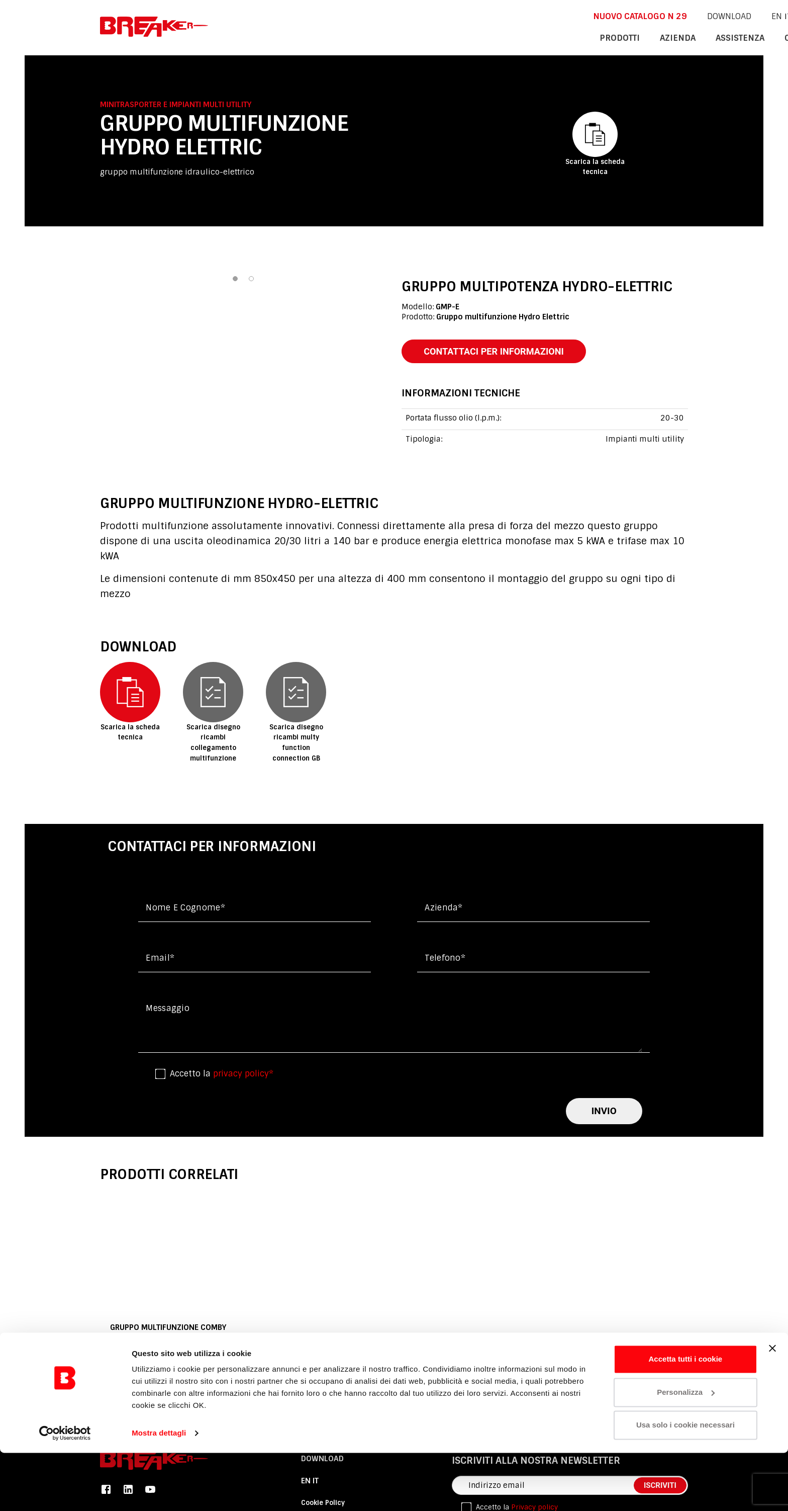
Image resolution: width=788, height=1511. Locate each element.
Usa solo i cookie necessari (685, 1483)
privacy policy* (243, 1075)
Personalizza (686, 1450)
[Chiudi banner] (772, 1406)
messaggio (167, 1010)
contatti (668, 37)
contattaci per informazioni (500, 352)
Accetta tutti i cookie (686, 1417)
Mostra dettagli (159, 1491)
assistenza (609, 37)
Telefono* (445, 960)
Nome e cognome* (185, 909)
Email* (160, 960)
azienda (551, 37)
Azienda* (444, 909)
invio (604, 1113)
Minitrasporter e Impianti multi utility (175, 105)
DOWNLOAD (595, 16)
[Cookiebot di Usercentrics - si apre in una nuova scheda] (65, 1491)
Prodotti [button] (498, 37)
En (642, 16)
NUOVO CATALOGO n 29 (512, 16)
